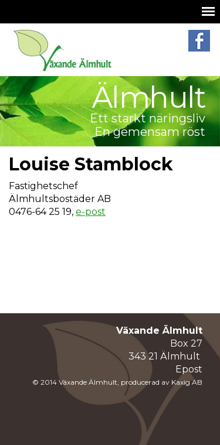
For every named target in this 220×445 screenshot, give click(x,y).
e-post (91, 211)
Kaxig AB (186, 382)
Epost (188, 369)
